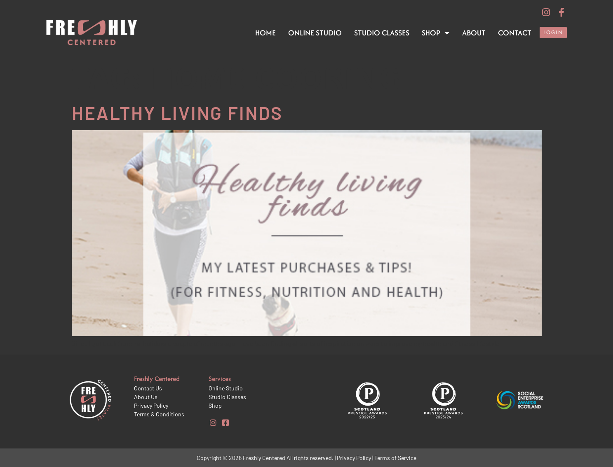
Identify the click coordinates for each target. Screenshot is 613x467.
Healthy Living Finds (177, 113)
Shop (436, 33)
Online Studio (315, 32)
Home (265, 32)
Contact (514, 32)
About (474, 32)
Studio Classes (381, 32)
